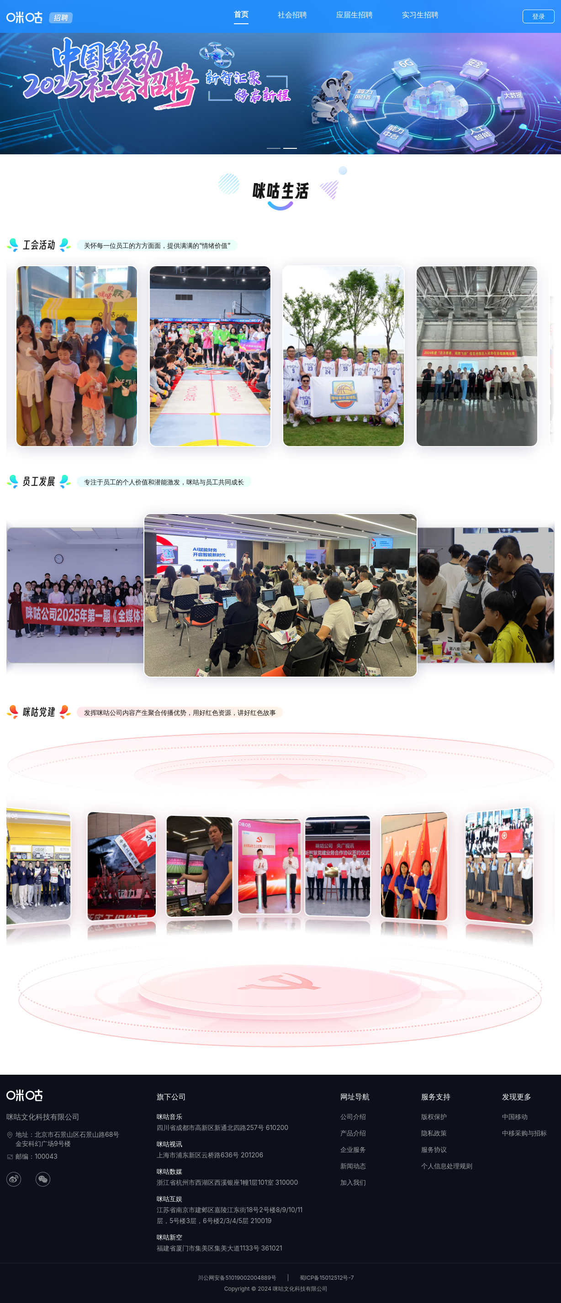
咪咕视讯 (169, 1144)
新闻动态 (353, 1166)
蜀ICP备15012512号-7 (327, 1277)
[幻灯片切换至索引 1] (273, 148)
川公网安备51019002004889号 (237, 1277)
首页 (241, 14)
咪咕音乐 (169, 1116)
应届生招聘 (354, 14)
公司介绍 (353, 1116)
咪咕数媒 (169, 1171)
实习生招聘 (420, 14)
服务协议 (434, 1149)
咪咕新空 (169, 1237)
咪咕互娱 (169, 1199)
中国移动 (515, 1116)
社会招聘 (292, 14)
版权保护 (434, 1116)
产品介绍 (353, 1133)
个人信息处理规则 (446, 1166)
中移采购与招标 (524, 1133)
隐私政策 (434, 1133)
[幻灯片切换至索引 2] (290, 148)
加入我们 (353, 1182)
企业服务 (353, 1149)
